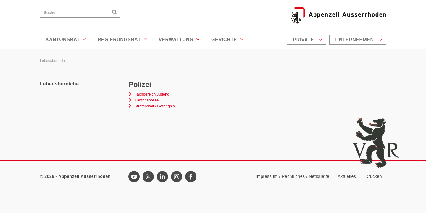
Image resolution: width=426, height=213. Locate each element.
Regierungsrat (122, 39)
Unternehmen (359, 39)
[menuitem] (307, 40)
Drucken (373, 176)
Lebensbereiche (53, 61)
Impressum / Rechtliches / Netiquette (293, 176)
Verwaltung (179, 39)
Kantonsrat (66, 39)
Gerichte (227, 39)
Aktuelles (347, 176)
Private (308, 39)
